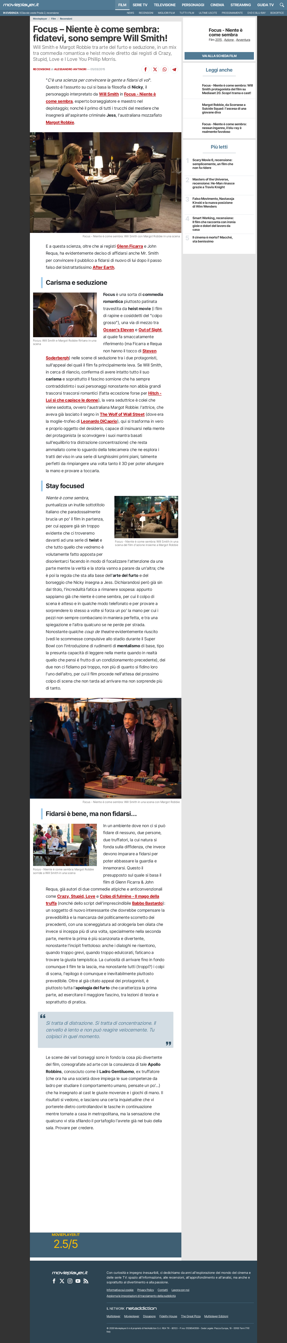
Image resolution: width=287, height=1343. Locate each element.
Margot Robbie (60, 122)
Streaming (241, 5)
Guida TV (265, 5)
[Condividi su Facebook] (145, 69)
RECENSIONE (41, 69)
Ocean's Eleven (118, 329)
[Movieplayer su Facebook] (54, 1280)
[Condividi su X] (155, 69)
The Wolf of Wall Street (122, 414)
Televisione (165, 5)
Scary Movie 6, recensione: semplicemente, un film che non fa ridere (213, 163)
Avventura (243, 40)
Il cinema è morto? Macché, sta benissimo (212, 239)
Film (122, 5)
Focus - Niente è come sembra (226, 32)
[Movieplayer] (70, 1273)
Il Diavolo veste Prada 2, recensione (39, 12)
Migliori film (166, 12)
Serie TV (140, 5)
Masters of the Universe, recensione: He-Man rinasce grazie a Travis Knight (213, 183)
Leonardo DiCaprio (99, 421)
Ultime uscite (208, 12)
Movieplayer (40, 19)
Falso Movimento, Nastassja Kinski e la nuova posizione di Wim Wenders (214, 202)
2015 (218, 40)
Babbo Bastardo (147, 903)
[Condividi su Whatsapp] (165, 69)
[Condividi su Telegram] (174, 69)
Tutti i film (187, 12)
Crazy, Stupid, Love (76, 896)
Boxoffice (277, 12)
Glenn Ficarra (130, 246)
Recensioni (146, 12)
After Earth (103, 267)
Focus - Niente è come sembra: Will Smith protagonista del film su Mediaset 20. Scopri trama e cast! (227, 89)
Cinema (217, 5)
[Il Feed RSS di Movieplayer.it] (86, 1280)
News (130, 12)
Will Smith (109, 94)
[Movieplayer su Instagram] (70, 1280)
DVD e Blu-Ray (257, 12)
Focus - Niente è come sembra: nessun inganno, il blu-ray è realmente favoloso (224, 128)
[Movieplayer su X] (62, 1280)
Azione (229, 40)
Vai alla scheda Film (219, 56)
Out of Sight (150, 329)
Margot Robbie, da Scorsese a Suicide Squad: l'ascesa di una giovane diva (224, 108)
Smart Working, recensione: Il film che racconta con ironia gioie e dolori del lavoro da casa (214, 224)
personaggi (193, 5)
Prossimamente (232, 12)
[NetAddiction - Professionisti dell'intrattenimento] (141, 1308)
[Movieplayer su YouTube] (78, 1280)
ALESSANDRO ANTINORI (70, 69)
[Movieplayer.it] (21, 5)
